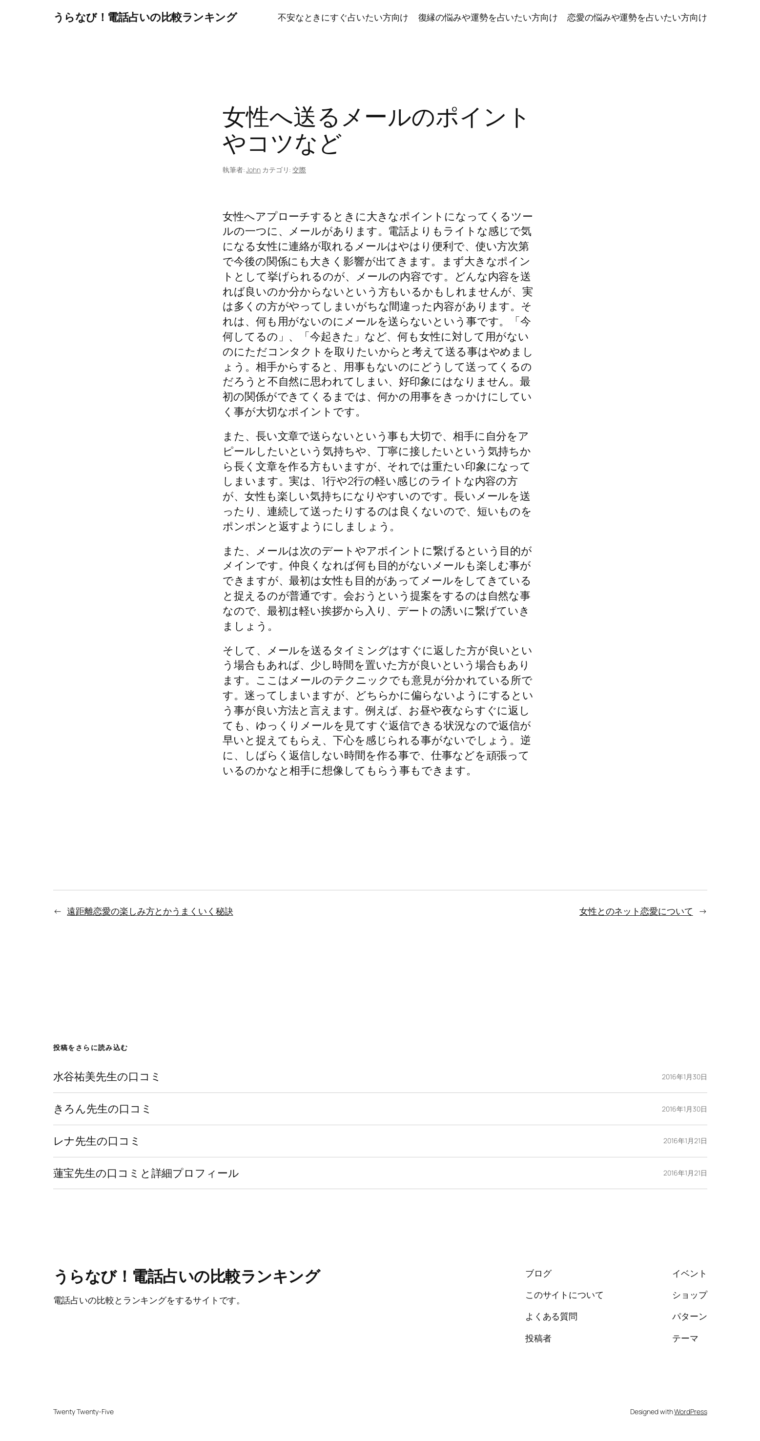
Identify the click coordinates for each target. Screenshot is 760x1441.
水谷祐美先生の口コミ (107, 1076)
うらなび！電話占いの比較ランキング (145, 17)
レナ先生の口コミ (97, 1141)
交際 (299, 169)
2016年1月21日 (685, 1140)
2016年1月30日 (684, 1076)
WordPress (690, 1411)
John (253, 169)
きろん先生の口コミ (102, 1109)
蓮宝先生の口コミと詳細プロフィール (146, 1173)
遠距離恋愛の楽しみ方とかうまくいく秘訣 (150, 911)
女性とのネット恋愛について (636, 911)
